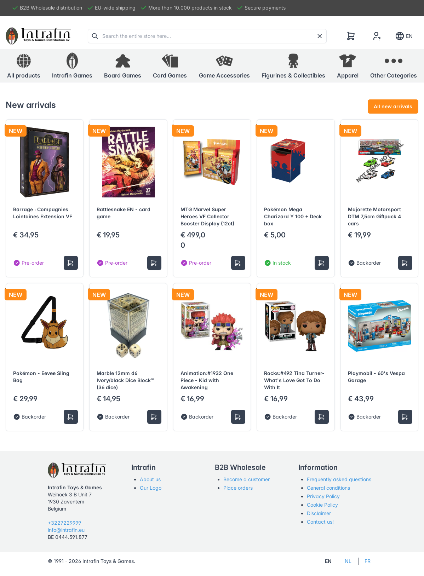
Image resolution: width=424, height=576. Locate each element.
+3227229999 (64, 523)
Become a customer (246, 479)
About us (150, 479)
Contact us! (320, 522)
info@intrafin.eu (66, 530)
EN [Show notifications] (404, 36)
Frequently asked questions (339, 479)
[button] (72, 65)
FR (368, 561)
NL (348, 561)
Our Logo (150, 488)
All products (23, 65)
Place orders (238, 488)
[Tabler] (38, 36)
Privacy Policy (323, 496)
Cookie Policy (322, 505)
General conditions (328, 488)
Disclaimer (319, 513)
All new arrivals (393, 106)
